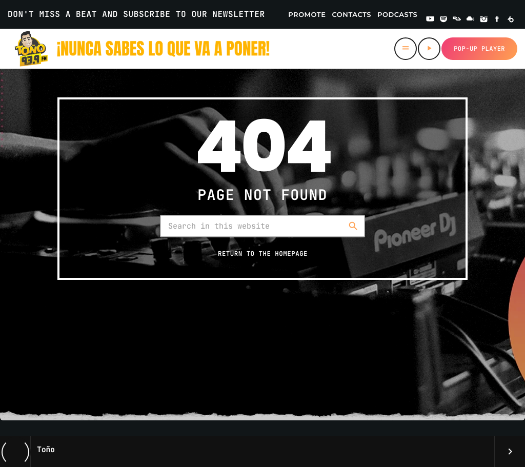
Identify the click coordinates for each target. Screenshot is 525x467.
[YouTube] (430, 20)
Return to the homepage (263, 254)
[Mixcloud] (471, 20)
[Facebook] (497, 20)
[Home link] (142, 49)
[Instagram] (484, 20)
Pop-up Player (479, 49)
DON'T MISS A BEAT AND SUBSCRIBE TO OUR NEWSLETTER (136, 14)
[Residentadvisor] (457, 20)
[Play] (429, 48)
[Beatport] (511, 20)
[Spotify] (443, 20)
